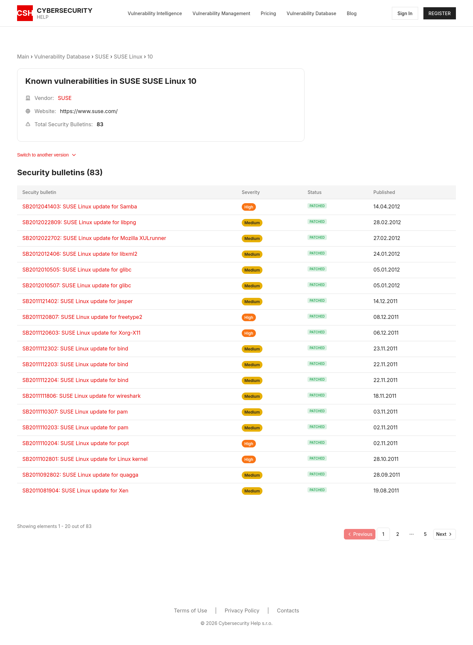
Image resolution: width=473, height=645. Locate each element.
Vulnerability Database (311, 13)
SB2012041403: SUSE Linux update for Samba (79, 206)
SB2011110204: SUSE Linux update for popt (75, 443)
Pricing (268, 13)
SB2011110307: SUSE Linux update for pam (75, 411)
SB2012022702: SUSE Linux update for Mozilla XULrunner (94, 238)
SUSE (102, 56)
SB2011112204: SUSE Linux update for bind (75, 380)
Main (23, 56)
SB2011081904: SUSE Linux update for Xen (75, 490)
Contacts (288, 610)
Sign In (405, 13)
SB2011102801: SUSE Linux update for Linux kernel (84, 459)
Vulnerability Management (221, 13)
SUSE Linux (128, 56)
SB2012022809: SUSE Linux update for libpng (79, 222)
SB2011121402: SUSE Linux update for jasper (77, 301)
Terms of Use (190, 610)
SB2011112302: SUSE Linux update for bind (75, 348)
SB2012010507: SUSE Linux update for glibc (76, 285)
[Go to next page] (444, 534)
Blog (352, 13)
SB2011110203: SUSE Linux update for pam (75, 427)
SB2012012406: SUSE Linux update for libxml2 (79, 254)
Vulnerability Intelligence (155, 13)
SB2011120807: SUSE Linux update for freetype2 (82, 317)
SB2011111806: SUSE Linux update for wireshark (81, 396)
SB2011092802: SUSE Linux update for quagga (80, 474)
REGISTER (440, 13)
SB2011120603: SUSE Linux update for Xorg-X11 (81, 332)
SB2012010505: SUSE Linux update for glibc (76, 269)
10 (150, 56)
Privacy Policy (242, 610)
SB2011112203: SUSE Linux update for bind (75, 364)
